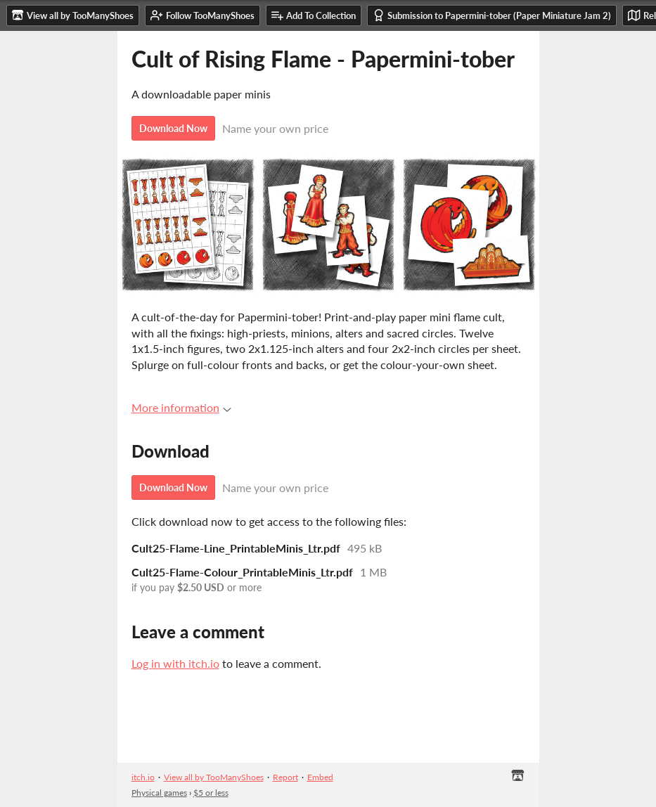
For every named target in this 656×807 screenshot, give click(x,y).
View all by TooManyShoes (214, 777)
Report (285, 777)
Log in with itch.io (175, 663)
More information (181, 407)
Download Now (173, 128)
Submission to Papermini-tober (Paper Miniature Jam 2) (492, 15)
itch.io (143, 777)
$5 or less (211, 792)
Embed (320, 777)
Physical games (159, 792)
